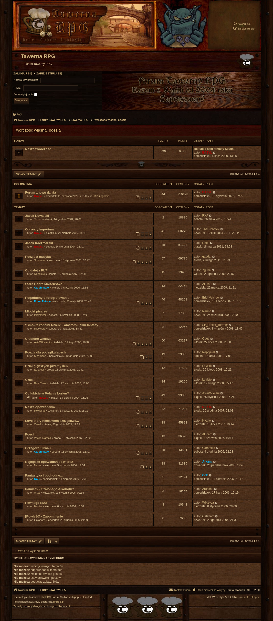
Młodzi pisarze (36, 311)
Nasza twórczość (38, 149)
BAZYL (207, 152)
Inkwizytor (40, 314)
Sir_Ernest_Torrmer (215, 325)
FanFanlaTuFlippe (249, 597)
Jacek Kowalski (37, 215)
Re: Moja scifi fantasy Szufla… (215, 149)
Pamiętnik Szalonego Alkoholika (49, 489)
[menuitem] (242, 24)
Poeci (29, 434)
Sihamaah (40, 260)
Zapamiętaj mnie (25, 94)
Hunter (38, 506)
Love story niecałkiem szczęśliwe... (52, 421)
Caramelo (208, 448)
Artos (37, 492)
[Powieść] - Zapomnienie (44, 516)
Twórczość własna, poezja (37, 130)
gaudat (206, 256)
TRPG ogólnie (100, 196)
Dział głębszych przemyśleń (46, 366)
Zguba (206, 270)
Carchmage (41, 287)
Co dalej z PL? (36, 270)
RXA (205, 215)
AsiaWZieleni (42, 342)
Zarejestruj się (49, 73)
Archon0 (207, 489)
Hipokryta (39, 328)
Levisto (206, 366)
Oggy (205, 338)
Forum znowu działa (40, 192)
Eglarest (39, 369)
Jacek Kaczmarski (39, 243)
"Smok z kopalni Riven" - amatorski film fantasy (61, 325)
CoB (37, 478)
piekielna (39, 410)
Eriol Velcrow (210, 297)
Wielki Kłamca (42, 437)
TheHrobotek (210, 229)
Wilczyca (208, 502)
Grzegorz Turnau (38, 448)
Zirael (37, 424)
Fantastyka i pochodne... (44, 475)
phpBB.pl (58, 602)
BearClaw (40, 383)
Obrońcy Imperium (39, 229)
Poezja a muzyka (38, 257)
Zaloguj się (22, 73)
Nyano (206, 420)
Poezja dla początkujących (45, 352)
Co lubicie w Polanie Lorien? (47, 393)
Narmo (206, 311)
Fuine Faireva (43, 301)
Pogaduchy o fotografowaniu (47, 298)
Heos (205, 243)
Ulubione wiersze (38, 339)
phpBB (45, 597)
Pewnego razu (36, 503)
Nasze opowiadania (40, 407)
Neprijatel (39, 273)
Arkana (207, 461)
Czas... (30, 380)
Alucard (207, 284)
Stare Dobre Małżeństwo (43, 284)
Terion (38, 219)
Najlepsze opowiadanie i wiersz (49, 462)
